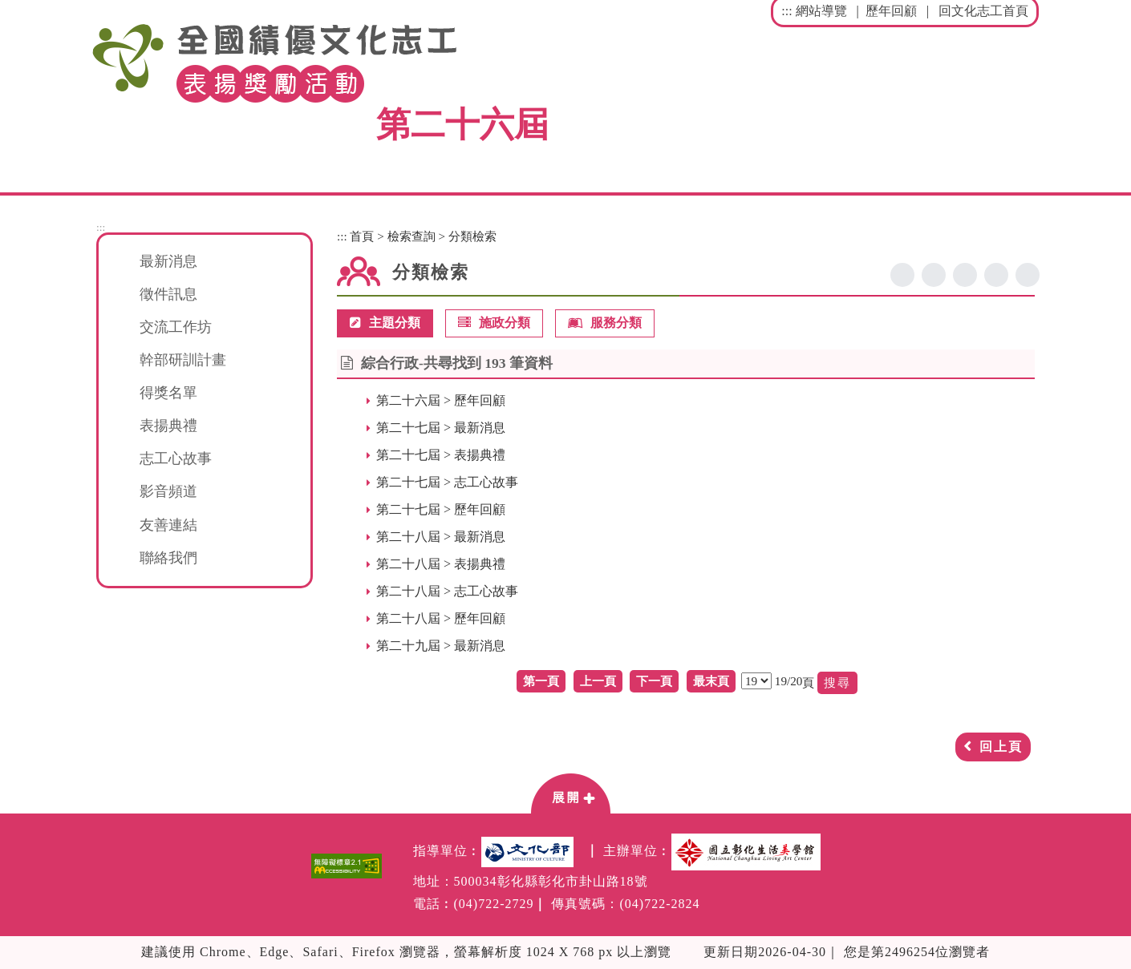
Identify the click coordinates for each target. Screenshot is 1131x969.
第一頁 (541, 681)
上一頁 (598, 681)
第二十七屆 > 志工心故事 (447, 482)
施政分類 (494, 323)
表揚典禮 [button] (168, 426)
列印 (1027, 275)
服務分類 (605, 323)
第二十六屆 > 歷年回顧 (440, 400)
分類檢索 (472, 236)
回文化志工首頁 (983, 11)
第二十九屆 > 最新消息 (440, 645)
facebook (902, 275)
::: (786, 11)
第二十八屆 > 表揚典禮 (440, 564)
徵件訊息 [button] (168, 294)
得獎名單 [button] (168, 393)
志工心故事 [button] (176, 458)
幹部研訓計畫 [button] (183, 360)
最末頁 (711, 681)
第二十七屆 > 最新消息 (440, 427)
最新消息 (168, 261)
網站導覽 (821, 11)
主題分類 (385, 323)
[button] (570, 793)
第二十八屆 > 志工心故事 (447, 591)
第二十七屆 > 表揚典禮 (440, 455)
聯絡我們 (168, 558)
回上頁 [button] (1001, 746)
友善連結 (168, 525)
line (965, 275)
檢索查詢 (411, 236)
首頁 (362, 236)
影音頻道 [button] (168, 491)
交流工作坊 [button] (176, 327)
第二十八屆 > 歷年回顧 (440, 618)
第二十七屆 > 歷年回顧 (440, 509)
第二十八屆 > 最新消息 (440, 536)
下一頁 (654, 681)
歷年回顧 (891, 11)
